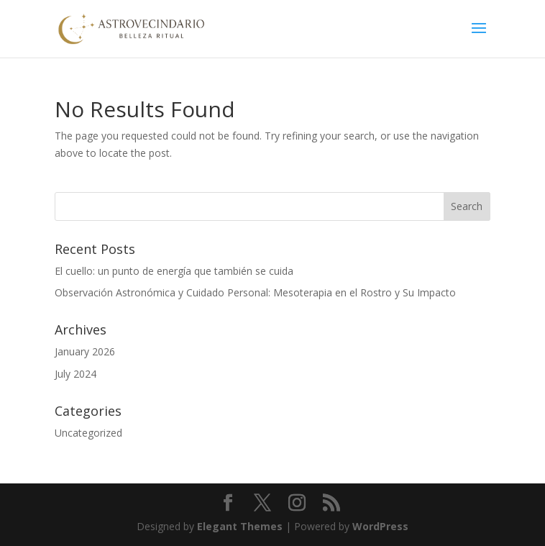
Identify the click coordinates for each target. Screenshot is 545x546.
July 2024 (75, 374)
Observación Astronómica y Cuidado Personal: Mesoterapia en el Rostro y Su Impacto (255, 292)
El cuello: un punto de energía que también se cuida (174, 271)
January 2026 (85, 351)
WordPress (380, 526)
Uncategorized (88, 433)
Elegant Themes (240, 526)
